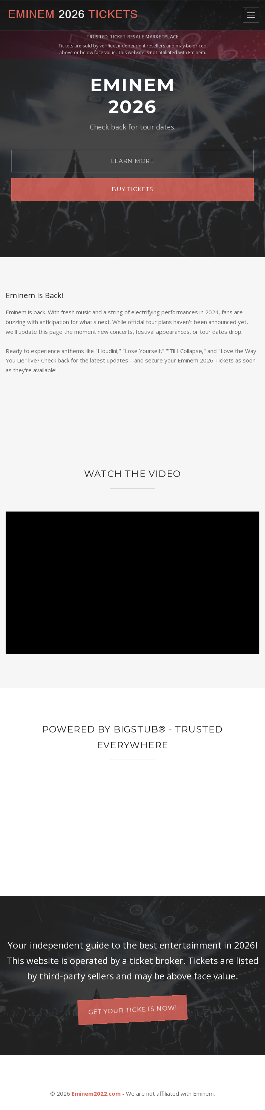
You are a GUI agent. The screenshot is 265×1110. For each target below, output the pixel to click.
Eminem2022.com (96, 1093)
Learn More (132, 160)
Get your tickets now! (132, 1010)
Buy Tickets (132, 189)
